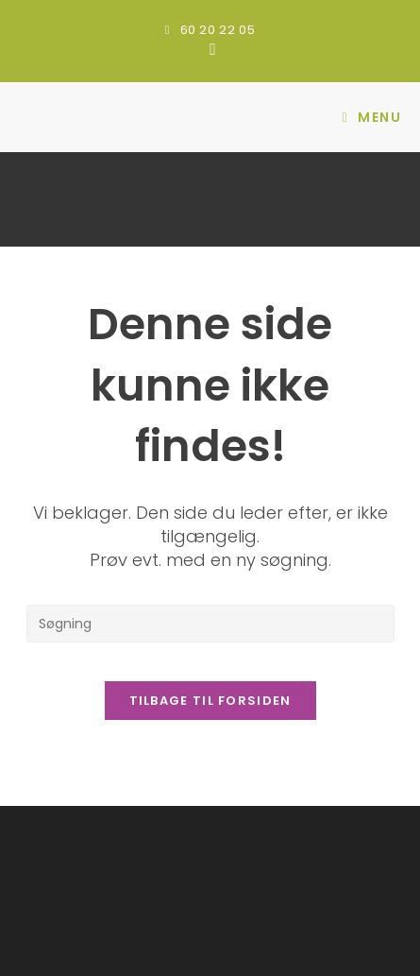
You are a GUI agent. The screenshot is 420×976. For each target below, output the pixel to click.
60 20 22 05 (218, 30)
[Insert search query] (210, 623)
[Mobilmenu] (371, 117)
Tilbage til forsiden (210, 701)
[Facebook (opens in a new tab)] (210, 49)
